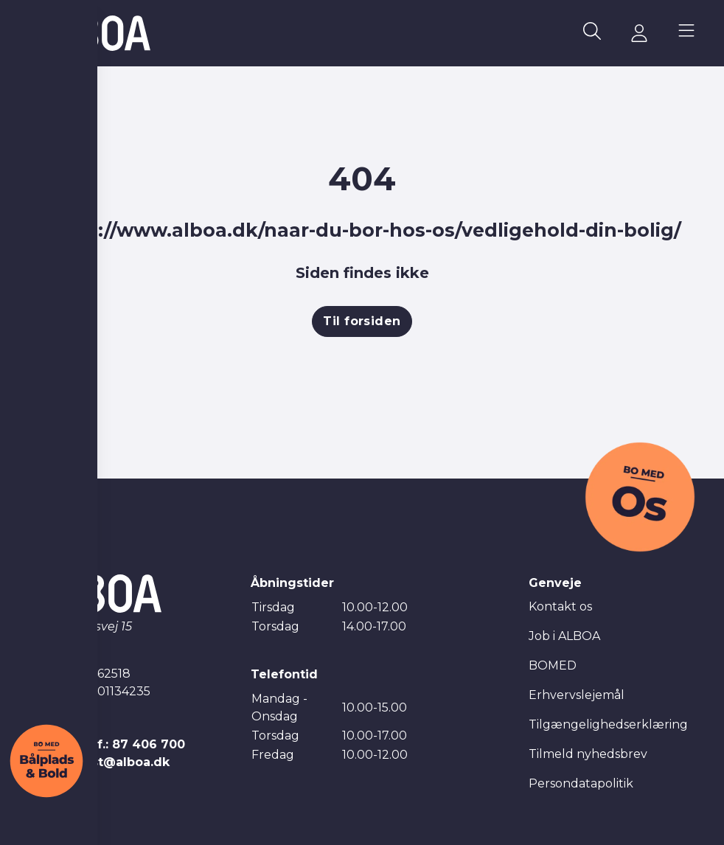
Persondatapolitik (581, 783)
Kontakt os (560, 606)
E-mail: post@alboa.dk (99, 762)
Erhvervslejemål (576, 695)
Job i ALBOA (564, 636)
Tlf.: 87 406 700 (135, 744)
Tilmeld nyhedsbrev (588, 754)
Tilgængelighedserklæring (608, 724)
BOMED (553, 665)
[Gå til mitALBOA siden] (639, 33)
